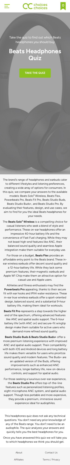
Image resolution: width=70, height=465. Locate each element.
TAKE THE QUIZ (35, 73)
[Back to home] (35, 6)
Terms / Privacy (51, 459)
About (19, 452)
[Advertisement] (35, 114)
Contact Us (51, 452)
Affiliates (19, 459)
